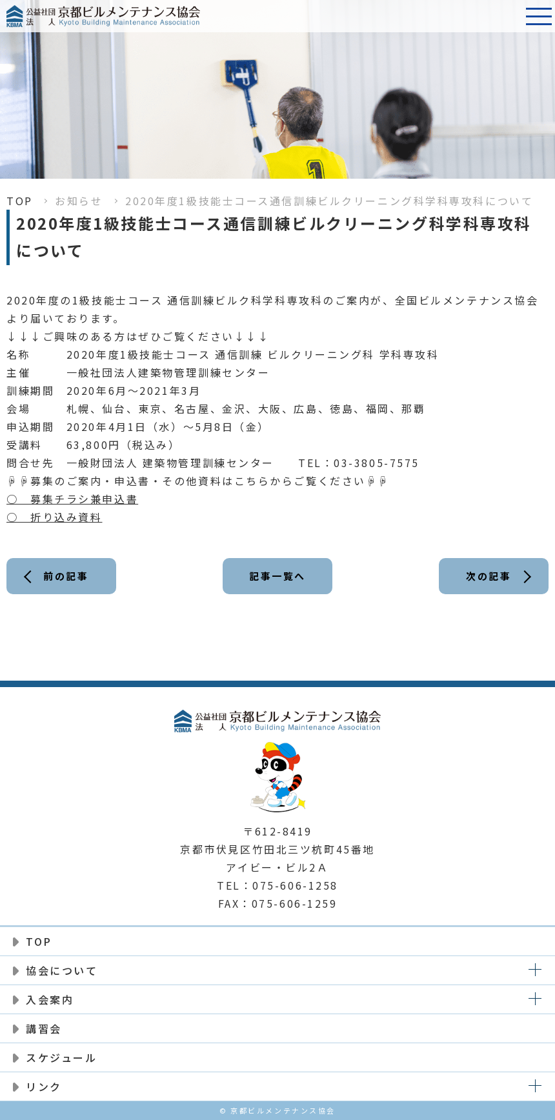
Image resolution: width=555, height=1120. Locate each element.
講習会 (44, 1028)
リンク (44, 1086)
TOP (19, 200)
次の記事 (488, 576)
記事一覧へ (277, 576)
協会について (61, 970)
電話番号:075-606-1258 (506, 16)
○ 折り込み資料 (54, 517)
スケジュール (61, 1057)
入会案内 (50, 999)
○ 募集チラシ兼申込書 (72, 498)
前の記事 (65, 576)
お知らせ (79, 200)
